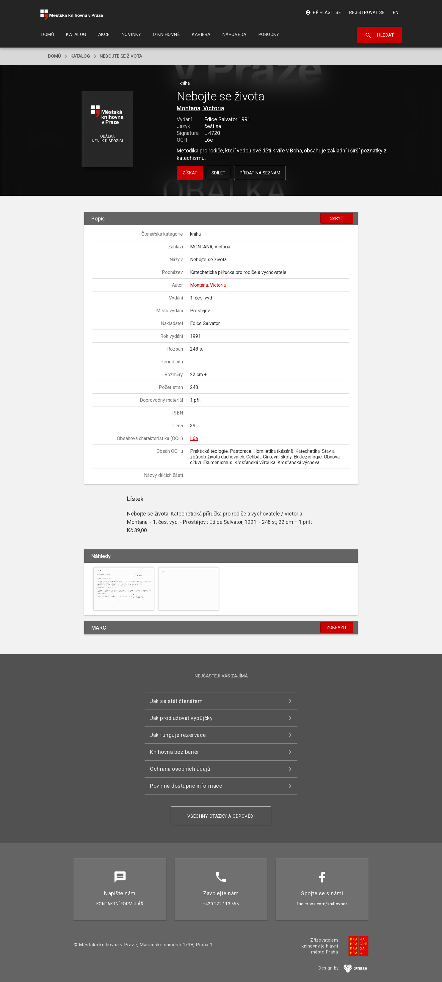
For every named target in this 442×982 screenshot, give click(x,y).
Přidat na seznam (260, 173)
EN (395, 12)
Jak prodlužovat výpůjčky (181, 718)
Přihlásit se (323, 12)
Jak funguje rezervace (178, 735)
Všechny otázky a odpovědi (221, 816)
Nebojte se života (121, 56)
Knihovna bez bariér (174, 752)
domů (54, 56)
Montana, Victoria (200, 108)
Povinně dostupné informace (186, 786)
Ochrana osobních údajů (180, 769)
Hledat (379, 35)
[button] (107, 129)
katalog (80, 56)
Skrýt (336, 218)
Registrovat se (367, 12)
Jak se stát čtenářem (176, 701)
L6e (194, 438)
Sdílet (218, 173)
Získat (189, 173)
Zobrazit (337, 627)
